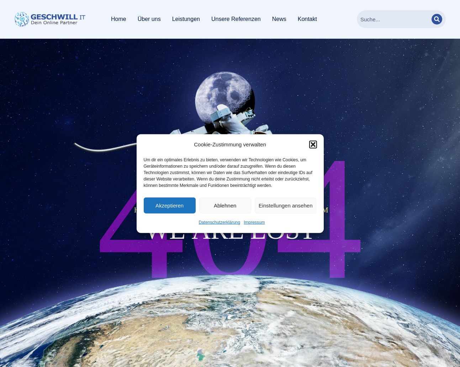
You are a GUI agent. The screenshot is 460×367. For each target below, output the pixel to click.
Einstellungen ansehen (286, 206)
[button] (313, 144)
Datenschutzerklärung (219, 222)
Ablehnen (225, 206)
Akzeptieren (169, 206)
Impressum (254, 222)
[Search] (437, 19)
